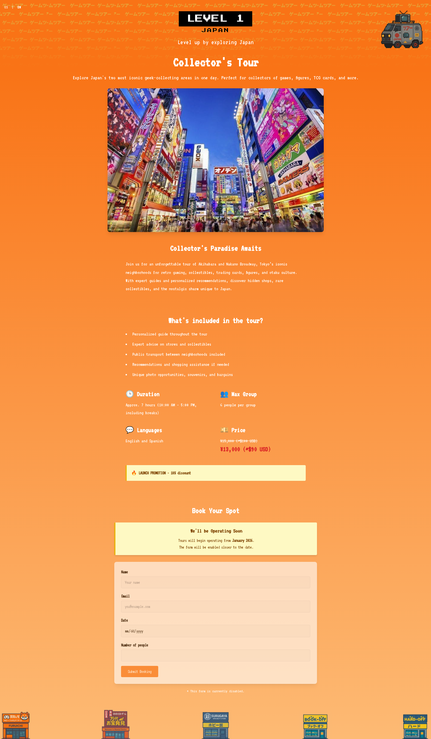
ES (6, 7)
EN (19, 7)
